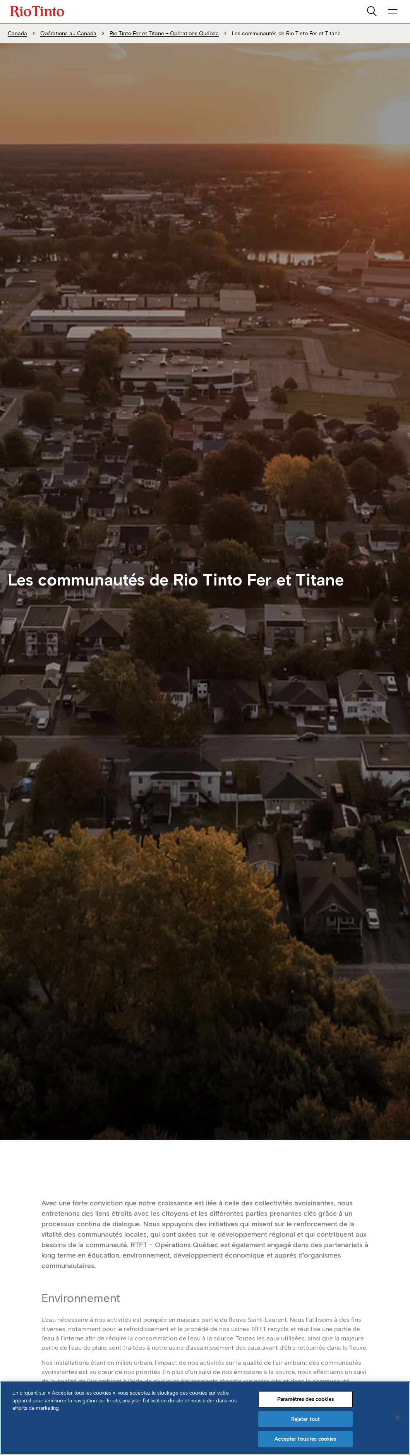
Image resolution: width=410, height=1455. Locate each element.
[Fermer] (397, 1417)
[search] (372, 11)
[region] (205, 1418)
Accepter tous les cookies (305, 1439)
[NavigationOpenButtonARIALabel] (392, 11)
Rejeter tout (305, 1419)
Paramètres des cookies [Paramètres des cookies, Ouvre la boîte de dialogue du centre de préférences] (305, 1399)
